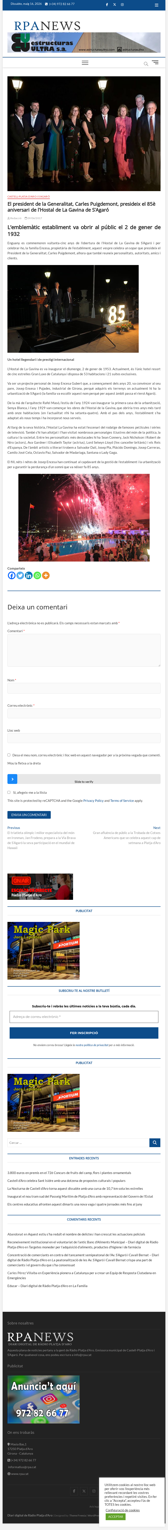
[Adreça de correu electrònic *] (84, 793)
